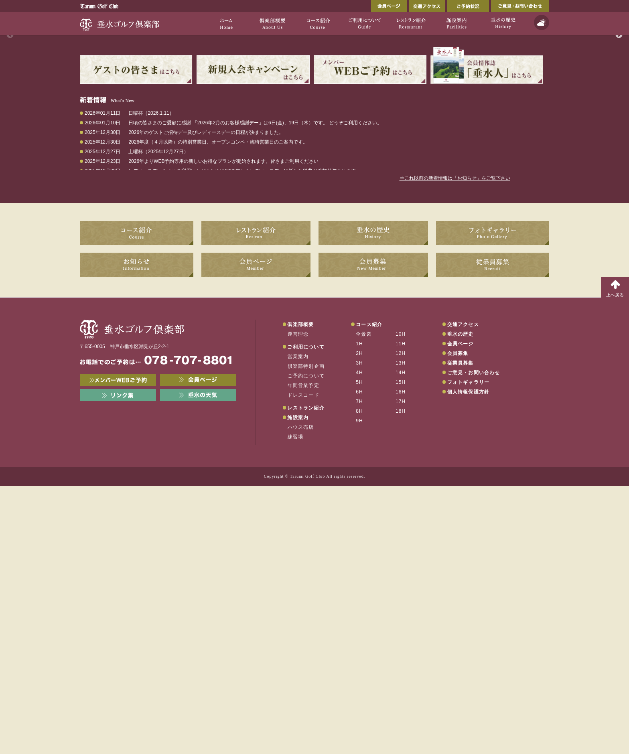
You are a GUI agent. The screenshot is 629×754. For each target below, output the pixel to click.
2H (359, 621)
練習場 (296, 704)
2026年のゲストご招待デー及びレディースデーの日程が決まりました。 (206, 400)
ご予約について (306, 644)
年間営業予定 (303, 653)
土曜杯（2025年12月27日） (158, 420)
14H (401, 640)
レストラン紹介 (305, 676)
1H (359, 611)
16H (401, 660)
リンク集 (118, 663)
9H (359, 688)
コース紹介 (369, 592)
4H (359, 640)
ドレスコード (303, 663)
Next (619, 169)
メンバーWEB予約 (118, 648)
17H (401, 669)
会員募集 (458, 621)
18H (401, 679)
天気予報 (541, 22)
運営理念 (298, 602)
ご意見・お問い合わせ (520, 6)
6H (359, 660)
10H (401, 602)
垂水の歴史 (460, 602)
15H (401, 650)
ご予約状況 (468, 6)
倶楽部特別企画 (306, 634)
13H (401, 631)
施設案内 (297, 685)
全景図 (364, 602)
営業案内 (298, 624)
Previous (10, 169)
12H (401, 621)
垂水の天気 (198, 663)
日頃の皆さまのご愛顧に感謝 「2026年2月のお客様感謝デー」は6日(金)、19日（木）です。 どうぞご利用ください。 (255, 391)
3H (359, 631)
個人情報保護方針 (468, 660)
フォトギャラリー (468, 650)
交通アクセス (427, 6)
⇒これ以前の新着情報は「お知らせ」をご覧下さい (455, 446)
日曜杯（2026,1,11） (151, 381)
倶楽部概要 (300, 592)
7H (359, 669)
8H (359, 679)
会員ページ (389, 6)
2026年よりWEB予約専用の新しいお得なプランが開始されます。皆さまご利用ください (223, 429)
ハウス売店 (301, 695)
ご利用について (305, 615)
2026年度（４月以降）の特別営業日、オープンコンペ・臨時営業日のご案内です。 (218, 410)
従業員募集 (460, 631)
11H (401, 611)
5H (359, 650)
